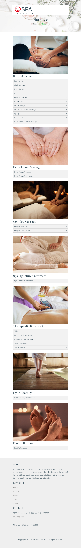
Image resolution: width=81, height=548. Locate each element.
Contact (16, 503)
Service (16, 491)
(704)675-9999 (18, 517)
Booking (16, 495)
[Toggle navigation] (65, 10)
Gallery (15, 499)
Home (35, 24)
